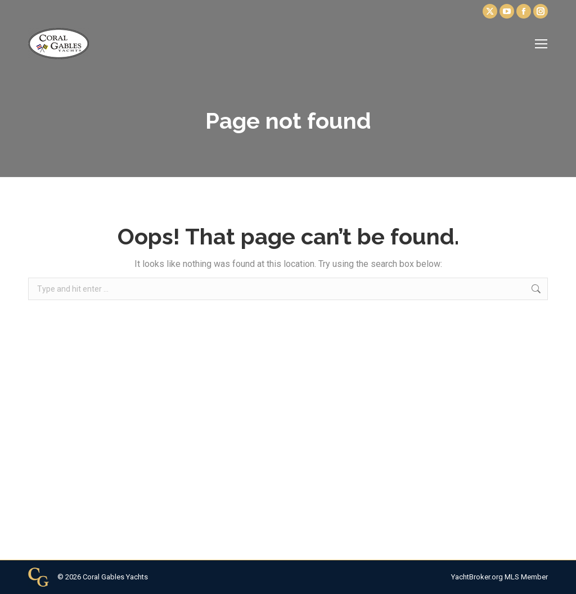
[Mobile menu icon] (541, 44)
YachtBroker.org (477, 577)
